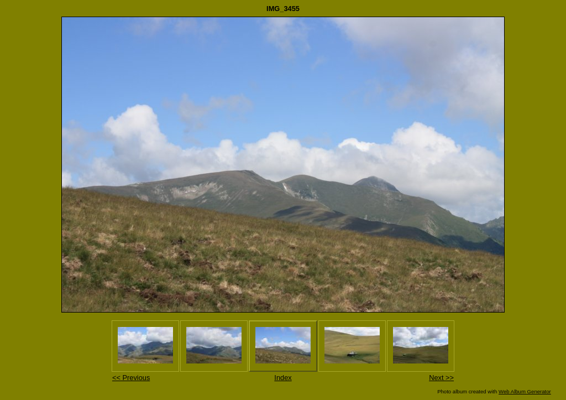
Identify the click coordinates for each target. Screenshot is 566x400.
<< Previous (131, 377)
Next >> (441, 377)
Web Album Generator (525, 391)
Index (282, 377)
